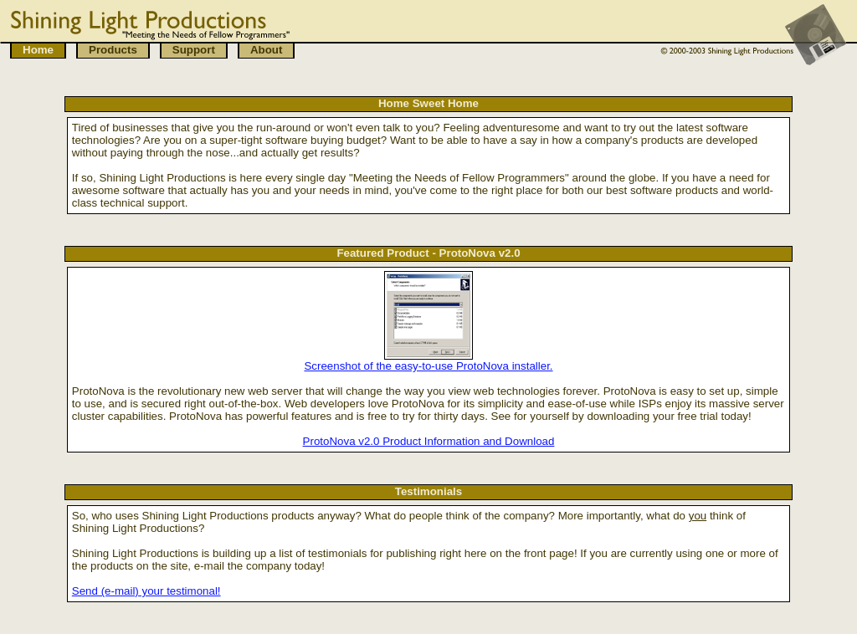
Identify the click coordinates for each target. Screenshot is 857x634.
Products (113, 49)
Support (193, 49)
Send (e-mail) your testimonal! (146, 591)
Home (38, 49)
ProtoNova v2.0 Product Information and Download (429, 441)
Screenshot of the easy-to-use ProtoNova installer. (428, 366)
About (266, 49)
